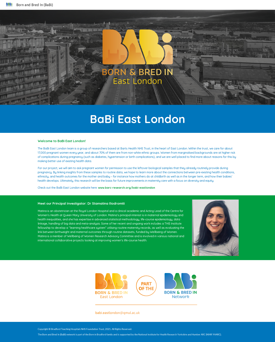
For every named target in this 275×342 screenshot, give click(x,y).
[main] (137, 119)
